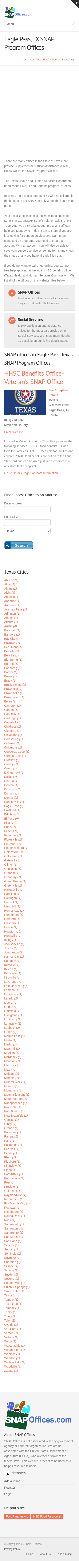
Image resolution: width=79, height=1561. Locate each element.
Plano (10, 1170)
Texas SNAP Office (46, 59)
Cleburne (12, 730)
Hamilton (12, 894)
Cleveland (13, 735)
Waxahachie (14, 1345)
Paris (9, 1140)
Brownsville (14, 693)
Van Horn (12, 1329)
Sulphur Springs (17, 1287)
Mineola (11, 1078)
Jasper (10, 948)
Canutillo (12, 714)
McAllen (11, 1052)
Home (28, 59)
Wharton (12, 1358)
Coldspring (13, 739)
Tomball (11, 1308)
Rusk (9, 1220)
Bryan (10, 701)
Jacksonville (14, 944)
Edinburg (12, 814)
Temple (11, 1299)
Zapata (11, 1370)
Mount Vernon (15, 1098)
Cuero (10, 768)
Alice (9, 584)
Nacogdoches (15, 1103)
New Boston (14, 1111)
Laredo (11, 998)
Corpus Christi (15, 755)
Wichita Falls (14, 1362)
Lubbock (12, 1027)
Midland (11, 1073)
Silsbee (11, 1266)
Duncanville (14, 802)
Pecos (10, 1153)
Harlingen (12, 898)
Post (9, 1182)
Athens (11, 617)
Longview (12, 1023)
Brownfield (13, 689)
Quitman (12, 1191)
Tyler (9, 1320)
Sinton (10, 1270)
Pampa (11, 1136)
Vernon (11, 1333)
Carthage (12, 718)
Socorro (11, 1278)
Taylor (10, 1295)
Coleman (12, 743)
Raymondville (15, 1195)
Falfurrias (12, 835)
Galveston (13, 856)
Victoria (11, 1337)
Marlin (10, 1044)
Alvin (9, 592)
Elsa (9, 822)
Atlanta (11, 622)
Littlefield (12, 1011)
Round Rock (14, 1216)
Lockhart (12, 1019)
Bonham (12, 668)
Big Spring (13, 659)
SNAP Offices (39, 12)
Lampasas (13, 994)
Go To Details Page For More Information (31, 473)
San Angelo (14, 1224)
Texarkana (13, 1303)
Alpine (10, 588)
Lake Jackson (15, 986)
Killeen (10, 969)
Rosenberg (13, 1211)
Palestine (12, 1132)
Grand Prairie (15, 881)
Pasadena (13, 1144)
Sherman (12, 1262)
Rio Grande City (17, 1203)
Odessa (11, 1119)
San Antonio (14, 1228)
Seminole (12, 1253)
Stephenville (14, 1283)
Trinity (10, 1312)
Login (7, 1494)
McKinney (12, 1057)
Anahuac (12, 601)
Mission (11, 1086)
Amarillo (11, 597)
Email (8, 432)
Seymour (12, 1257)
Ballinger (12, 630)
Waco (10, 1341)
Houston (12, 931)
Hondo (10, 927)
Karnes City (14, 956)
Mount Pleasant (16, 1094)
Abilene (11, 580)
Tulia (9, 1316)
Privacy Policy (12, 1549)
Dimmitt (11, 793)
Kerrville (11, 965)
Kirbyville (12, 977)
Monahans (13, 1090)
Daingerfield (14, 772)
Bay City (12, 638)
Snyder (11, 1274)
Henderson (13, 914)
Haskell (11, 902)
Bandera (12, 634)
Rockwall (12, 1207)
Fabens (11, 831)
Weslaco (12, 1354)
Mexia (10, 1069)
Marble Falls (14, 1036)
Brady (10, 680)
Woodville (12, 1366)
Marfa (10, 1040)
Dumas (11, 797)
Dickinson (12, 789)
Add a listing (12, 1481)
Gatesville (12, 860)
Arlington (12, 613)
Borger (10, 672)
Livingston (13, 1015)
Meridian (12, 1061)
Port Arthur (13, 1174)
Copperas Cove (16, 751)
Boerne (11, 663)
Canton (11, 709)
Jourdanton (13, 952)
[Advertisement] (39, 107)
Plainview (12, 1165)
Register (9, 1487)
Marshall (12, 1048)
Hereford (12, 919)
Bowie (10, 676)
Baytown (12, 643)
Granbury (12, 877)
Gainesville (13, 852)
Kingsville (12, 973)
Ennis (10, 827)
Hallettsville (14, 889)
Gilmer (10, 864)
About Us (45, 1554)
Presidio (11, 1186)
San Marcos (14, 1237)
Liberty (10, 1002)
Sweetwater (14, 1291)
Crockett (12, 760)
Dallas (10, 776)
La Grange (13, 981)
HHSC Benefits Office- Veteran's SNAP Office (33, 377)
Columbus (13, 747)
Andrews (12, 605)
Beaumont (13, 647)
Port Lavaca (14, 1178)
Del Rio (11, 781)
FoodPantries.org (17, 1516)
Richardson (14, 1199)
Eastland (12, 810)
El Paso (11, 818)
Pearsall (11, 1149)
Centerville (13, 722)
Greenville (13, 885)
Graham (11, 873)
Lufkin (10, 1032)
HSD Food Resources (47, 1516)
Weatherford (14, 1349)
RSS (6, 1473)
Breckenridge (15, 684)
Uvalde (11, 1324)
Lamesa (11, 990)
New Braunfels (16, 1115)
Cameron (12, 705)
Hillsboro (12, 923)
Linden (10, 1006)
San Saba (13, 1241)
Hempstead (14, 910)
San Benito (13, 1232)
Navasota (12, 1107)
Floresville (13, 839)
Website (17, 432)
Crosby (11, 764)
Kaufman (12, 960)
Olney (10, 1124)
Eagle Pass (14, 806)
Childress (12, 726)
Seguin (11, 1249)
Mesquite (12, 1065)
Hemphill (12, 906)
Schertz (11, 1245)
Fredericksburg (16, 848)
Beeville (11, 651)
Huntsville (12, 935)
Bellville (11, 655)
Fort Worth (13, 843)
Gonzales (12, 868)
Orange (11, 1128)
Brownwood (14, 697)
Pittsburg (12, 1161)
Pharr (10, 1157)
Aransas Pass (15, 609)
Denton (11, 785)
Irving (10, 940)
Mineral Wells (15, 1082)
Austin (10, 626)
